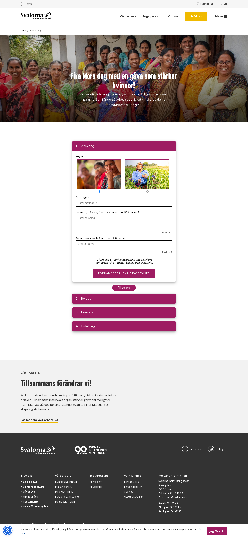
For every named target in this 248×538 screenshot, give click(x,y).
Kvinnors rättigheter (66, 481)
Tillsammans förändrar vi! (56, 383)
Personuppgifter (133, 486)
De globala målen (65, 501)
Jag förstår (217, 531)
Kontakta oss (131, 481)
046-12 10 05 (175, 493)
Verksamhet (132, 476)
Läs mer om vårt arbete (39, 420)
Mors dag (35, 30)
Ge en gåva (30, 481)
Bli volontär (96, 486)
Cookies (128, 491)
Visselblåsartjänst (133, 496)
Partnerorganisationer (67, 496)
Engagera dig (152, 16)
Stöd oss (196, 16)
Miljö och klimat (64, 491)
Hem (23, 30)
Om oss (173, 16)
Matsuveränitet (63, 486)
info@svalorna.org (177, 497)
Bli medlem (96, 481)
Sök (224, 3)
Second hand (205, 3)
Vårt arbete (128, 16)
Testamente (31, 501)
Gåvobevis (29, 491)
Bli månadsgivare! (34, 486)
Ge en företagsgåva (35, 506)
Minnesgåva (30, 496)
